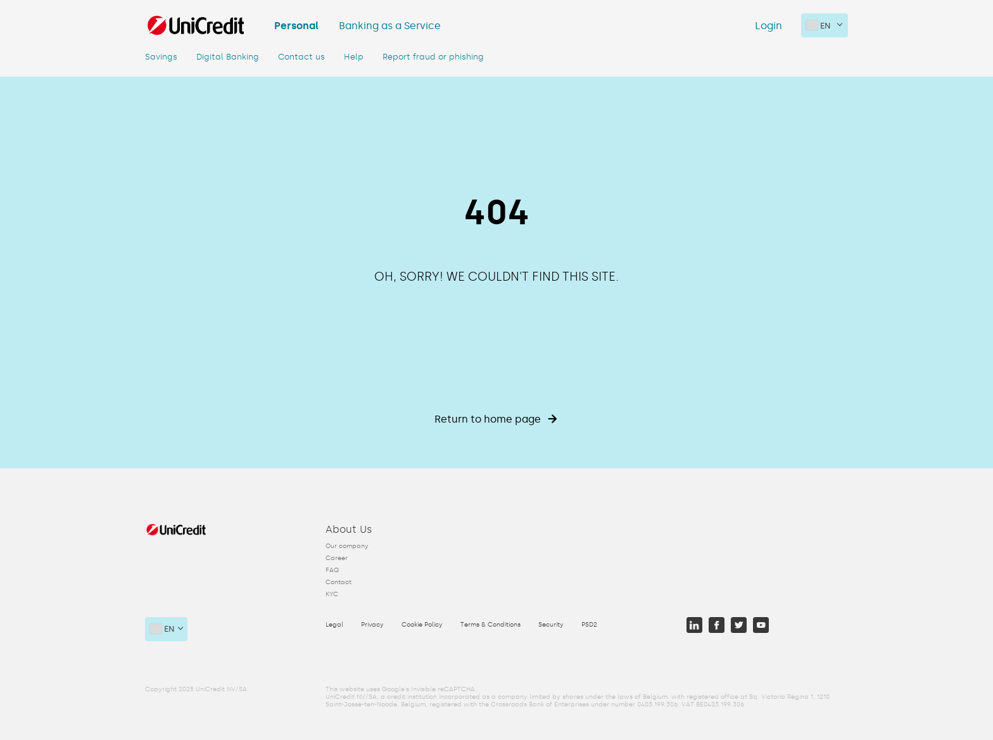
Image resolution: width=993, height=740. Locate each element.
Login (768, 26)
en (818, 25)
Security (551, 624)
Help (354, 57)
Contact (338, 582)
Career (337, 558)
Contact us (301, 57)
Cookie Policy (422, 624)
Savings (161, 57)
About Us (349, 529)
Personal (296, 26)
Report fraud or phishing (433, 57)
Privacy (372, 624)
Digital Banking (227, 57)
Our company (347, 546)
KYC (332, 594)
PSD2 (589, 624)
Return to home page (495, 419)
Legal (334, 624)
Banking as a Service (390, 26)
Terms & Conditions (490, 624)
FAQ (332, 570)
